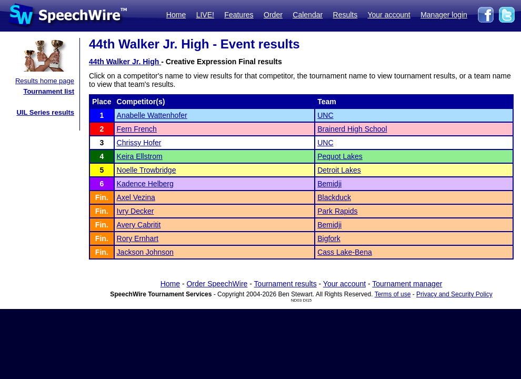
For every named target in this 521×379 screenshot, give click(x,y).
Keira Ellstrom (140, 156)
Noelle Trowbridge (146, 170)
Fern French (137, 129)
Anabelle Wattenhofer (152, 115)
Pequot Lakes (340, 156)
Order (273, 15)
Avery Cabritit (139, 225)
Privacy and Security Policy (454, 294)
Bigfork (328, 238)
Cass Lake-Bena (344, 252)
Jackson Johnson (145, 252)
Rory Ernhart (137, 238)
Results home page (44, 81)
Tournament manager (407, 284)
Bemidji (329, 183)
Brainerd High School (352, 129)
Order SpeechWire (216, 284)
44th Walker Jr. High (125, 61)
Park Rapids (337, 211)
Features (238, 15)
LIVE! (205, 15)
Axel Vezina (136, 197)
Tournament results (285, 284)
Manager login (443, 15)
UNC (325, 115)
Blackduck (334, 197)
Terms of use (393, 294)
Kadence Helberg (145, 183)
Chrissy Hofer (139, 142)
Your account (388, 15)
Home (176, 15)
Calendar (308, 15)
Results (345, 15)
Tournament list (48, 91)
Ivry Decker (135, 211)
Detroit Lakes (338, 170)
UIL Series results (45, 112)
